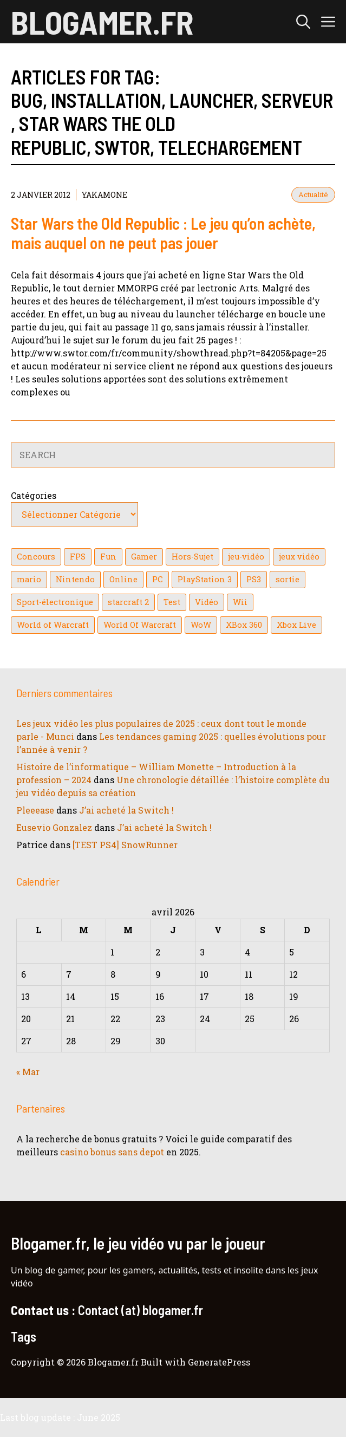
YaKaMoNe (104, 195)
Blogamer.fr (102, 21)
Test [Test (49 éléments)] (172, 602)
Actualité (313, 194)
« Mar (28, 1071)
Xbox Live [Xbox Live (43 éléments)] (296, 625)
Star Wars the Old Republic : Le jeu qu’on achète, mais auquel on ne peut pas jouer (163, 232)
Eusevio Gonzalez (54, 827)
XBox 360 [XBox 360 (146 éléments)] (244, 625)
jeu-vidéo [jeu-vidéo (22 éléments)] (246, 556)
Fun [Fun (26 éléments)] (108, 556)
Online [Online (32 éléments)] (123, 579)
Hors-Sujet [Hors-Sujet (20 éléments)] (192, 556)
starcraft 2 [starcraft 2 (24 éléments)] (128, 602)
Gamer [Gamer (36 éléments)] (144, 556)
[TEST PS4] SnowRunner (125, 844)
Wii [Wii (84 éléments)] (240, 602)
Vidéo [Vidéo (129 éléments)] (206, 602)
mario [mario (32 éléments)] (29, 579)
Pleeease (35, 810)
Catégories (33, 495)
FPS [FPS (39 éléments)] (78, 556)
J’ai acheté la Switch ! (126, 810)
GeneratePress (219, 1362)
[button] (303, 21)
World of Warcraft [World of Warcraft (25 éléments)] (53, 625)
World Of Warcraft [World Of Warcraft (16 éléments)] (139, 625)
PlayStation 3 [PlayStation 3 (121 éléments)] (205, 579)
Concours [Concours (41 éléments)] (36, 556)
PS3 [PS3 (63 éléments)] (253, 579)
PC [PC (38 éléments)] (157, 579)
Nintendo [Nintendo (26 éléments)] (75, 579)
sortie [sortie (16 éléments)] (287, 579)
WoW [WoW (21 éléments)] (201, 625)
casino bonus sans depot (112, 1152)
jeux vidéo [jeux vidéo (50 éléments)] (299, 556)
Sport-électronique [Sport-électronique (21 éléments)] (55, 602)
